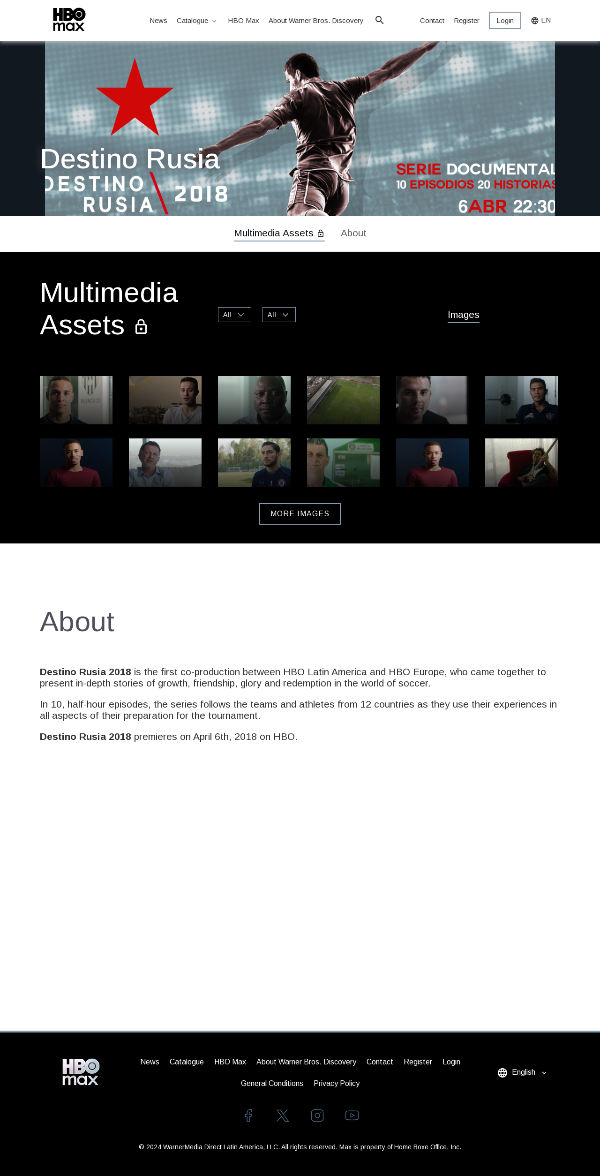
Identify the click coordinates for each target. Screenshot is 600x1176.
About (354, 232)
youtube (352, 1115)
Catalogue (197, 20)
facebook (248, 1115)
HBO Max (243, 20)
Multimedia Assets (279, 232)
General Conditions (272, 1083)
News (158, 20)
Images (464, 314)
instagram (317, 1115)
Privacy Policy (337, 1083)
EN (541, 20)
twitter (283, 1115)
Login (505, 20)
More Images (300, 514)
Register (467, 20)
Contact (432, 20)
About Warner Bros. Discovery (317, 20)
